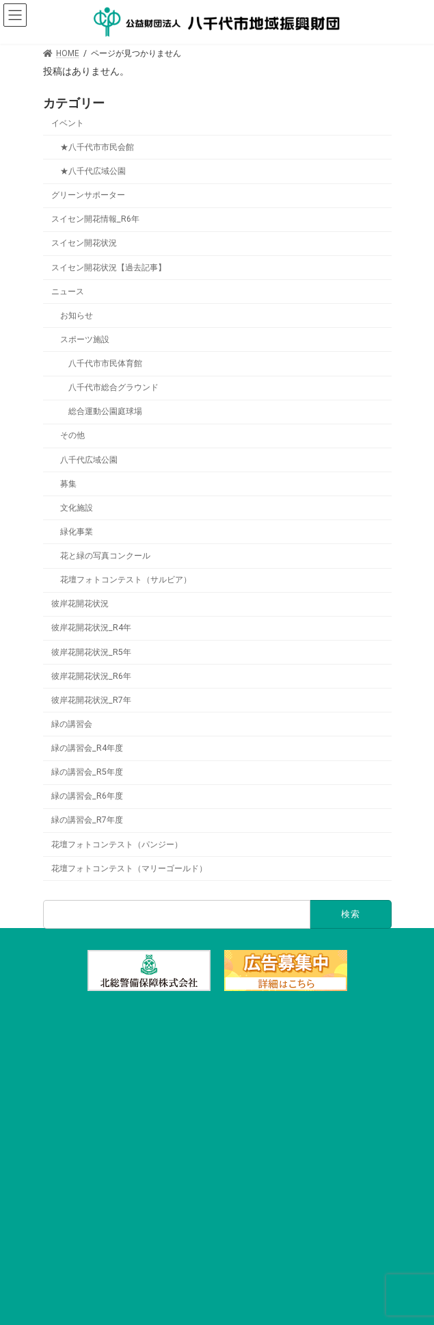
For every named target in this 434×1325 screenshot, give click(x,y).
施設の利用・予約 (217, 1099)
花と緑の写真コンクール (104, 556)
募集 (67, 483)
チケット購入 (217, 1148)
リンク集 (217, 1271)
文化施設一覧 (217, 1050)
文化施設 (75, 508)
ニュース (67, 291)
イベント (67, 123)
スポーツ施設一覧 (217, 1074)
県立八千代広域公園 (217, 1222)
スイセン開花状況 (84, 243)
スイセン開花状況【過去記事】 (108, 267)
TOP (217, 1025)
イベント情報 (217, 1124)
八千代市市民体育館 (104, 363)
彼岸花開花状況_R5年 (91, 651)
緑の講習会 (71, 724)
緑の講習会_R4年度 (87, 748)
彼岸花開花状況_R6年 (91, 675)
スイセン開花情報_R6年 (95, 219)
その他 (71, 435)
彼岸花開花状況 (80, 603)
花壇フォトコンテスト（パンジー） (116, 844)
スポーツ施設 (84, 339)
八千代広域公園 (88, 459)
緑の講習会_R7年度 (87, 820)
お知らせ (75, 315)
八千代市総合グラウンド (113, 387)
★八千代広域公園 (92, 171)
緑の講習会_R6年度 (87, 796)
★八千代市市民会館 (96, 147)
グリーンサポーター (88, 195)
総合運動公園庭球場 (104, 411)
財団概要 (217, 1247)
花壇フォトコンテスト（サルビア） (125, 579)
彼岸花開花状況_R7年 (91, 700)
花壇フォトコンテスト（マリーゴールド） (129, 868)
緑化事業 (75, 532)
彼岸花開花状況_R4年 (91, 627)
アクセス (217, 1173)
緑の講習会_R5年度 (87, 772)
